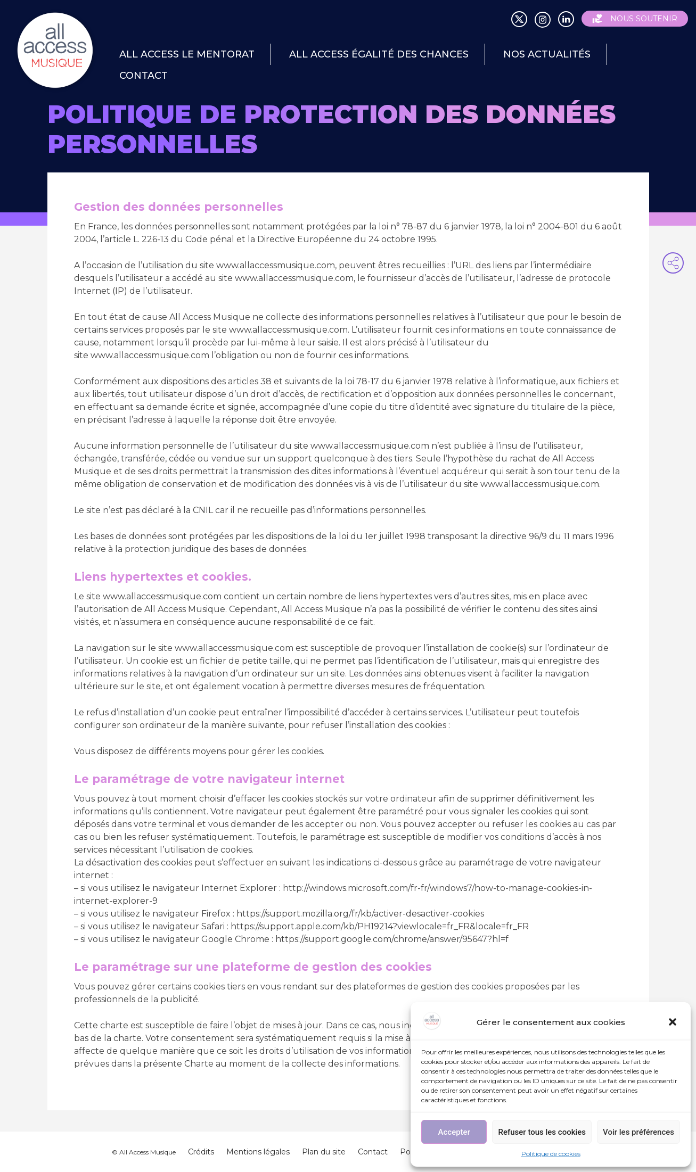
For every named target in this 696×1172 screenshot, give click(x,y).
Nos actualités (547, 54)
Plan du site (324, 1152)
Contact (143, 75)
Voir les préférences (638, 1132)
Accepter (454, 1132)
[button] (673, 1023)
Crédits (201, 1152)
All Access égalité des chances (379, 54)
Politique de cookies (550, 1154)
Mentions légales (258, 1152)
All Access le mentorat (187, 54)
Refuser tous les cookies (542, 1132)
